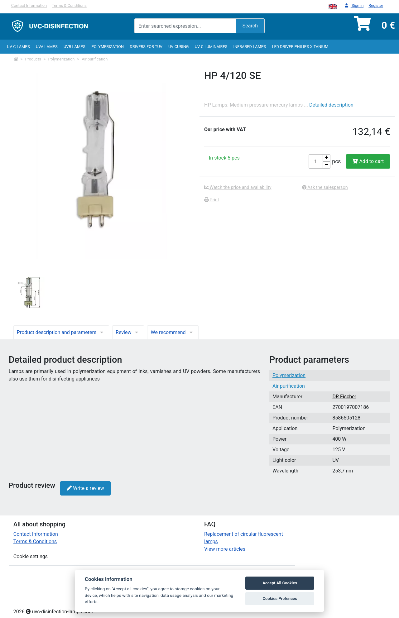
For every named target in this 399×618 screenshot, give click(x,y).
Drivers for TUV (146, 46)
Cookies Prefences (279, 598)
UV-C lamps (18, 46)
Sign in (354, 6)
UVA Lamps (47, 46)
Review (128, 332)
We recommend (173, 332)
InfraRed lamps (249, 46)
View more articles (224, 549)
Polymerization (107, 46)
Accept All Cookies (279, 583)
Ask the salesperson (325, 187)
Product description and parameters (61, 332)
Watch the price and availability (238, 187)
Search (250, 26)
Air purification (95, 59)
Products (33, 59)
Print (211, 200)
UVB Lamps (74, 46)
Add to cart (368, 161)
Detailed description (331, 105)
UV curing (178, 46)
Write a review (85, 488)
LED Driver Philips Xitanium (300, 46)
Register (375, 5)
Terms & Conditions (69, 5)
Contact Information (29, 5)
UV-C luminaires (211, 46)
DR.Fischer (344, 397)
